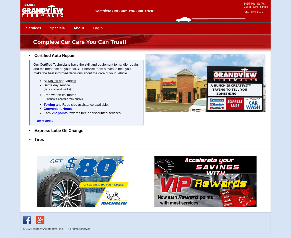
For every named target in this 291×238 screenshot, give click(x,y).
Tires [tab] (36, 139)
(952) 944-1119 (253, 11)
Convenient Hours (58, 109)
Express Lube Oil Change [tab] (55, 130)
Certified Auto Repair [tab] (51, 55)
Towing (49, 104)
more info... (45, 120)
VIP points (60, 113)
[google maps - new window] (256, 5)
